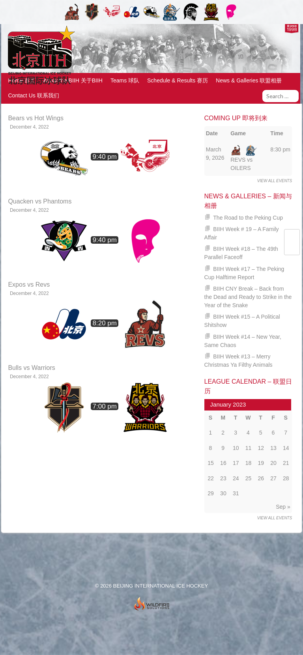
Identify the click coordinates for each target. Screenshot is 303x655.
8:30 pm (280, 149)
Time (276, 133)
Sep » (283, 507)
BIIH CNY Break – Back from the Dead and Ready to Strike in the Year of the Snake (248, 297)
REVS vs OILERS (243, 158)
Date (212, 133)
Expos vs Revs (29, 284)
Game (238, 133)
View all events (274, 181)
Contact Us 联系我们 (33, 95)
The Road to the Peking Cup (248, 218)
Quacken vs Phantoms (39, 201)
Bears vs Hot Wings (35, 118)
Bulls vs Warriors (31, 367)
